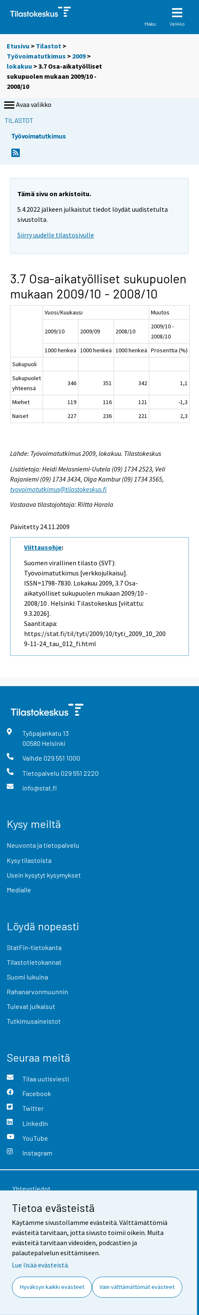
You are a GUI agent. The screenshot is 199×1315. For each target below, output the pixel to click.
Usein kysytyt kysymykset (44, 875)
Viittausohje (43, 547)
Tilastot (48, 46)
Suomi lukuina (27, 977)
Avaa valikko (27, 105)
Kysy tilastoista (29, 860)
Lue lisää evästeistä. (40, 1265)
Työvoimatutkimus (36, 56)
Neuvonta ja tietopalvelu (43, 845)
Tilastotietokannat (34, 962)
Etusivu (18, 46)
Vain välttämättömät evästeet (137, 1287)
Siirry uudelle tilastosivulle (55, 235)
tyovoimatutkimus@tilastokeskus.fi (58, 489)
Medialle (19, 890)
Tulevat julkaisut (31, 1006)
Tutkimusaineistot (34, 1021)
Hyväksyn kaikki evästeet (52, 1287)
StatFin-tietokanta (34, 947)
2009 (79, 56)
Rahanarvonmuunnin (37, 992)
